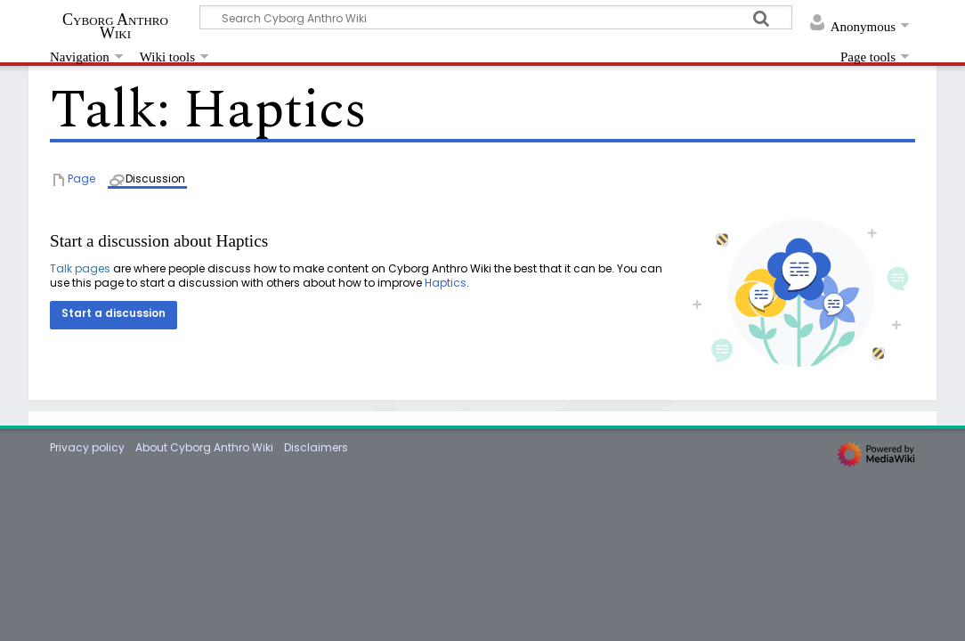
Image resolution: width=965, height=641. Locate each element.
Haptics (445, 282)
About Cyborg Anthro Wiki (204, 447)
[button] (113, 315)
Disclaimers (316, 447)
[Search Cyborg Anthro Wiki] (495, 17)
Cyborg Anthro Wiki (115, 26)
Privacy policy (87, 447)
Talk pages (80, 268)
